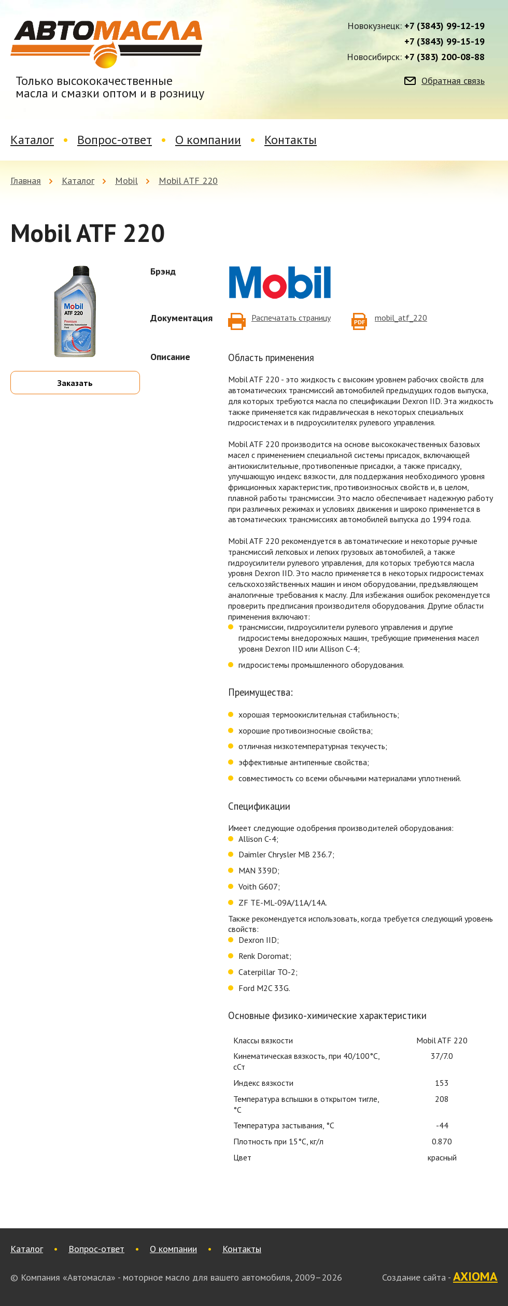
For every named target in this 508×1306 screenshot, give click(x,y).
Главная (25, 180)
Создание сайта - (440, 1277)
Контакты (290, 140)
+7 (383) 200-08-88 (444, 57)
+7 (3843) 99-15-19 (444, 41)
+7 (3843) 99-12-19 (444, 26)
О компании (208, 140)
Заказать (75, 383)
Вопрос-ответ (114, 140)
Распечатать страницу (291, 317)
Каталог (32, 140)
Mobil (126, 180)
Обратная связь (453, 80)
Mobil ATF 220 (188, 180)
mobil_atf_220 (401, 317)
